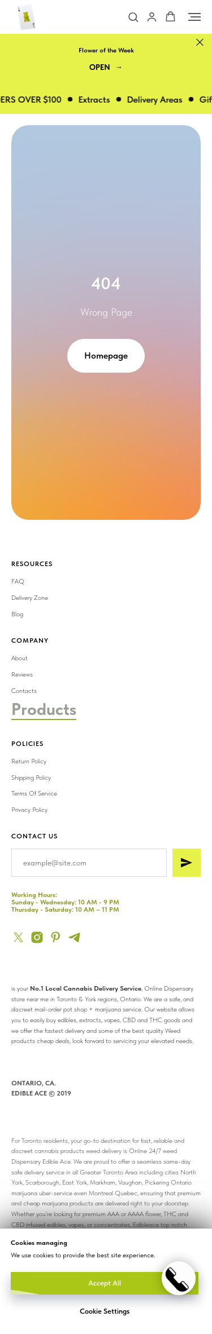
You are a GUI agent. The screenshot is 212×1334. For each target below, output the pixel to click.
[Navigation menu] (194, 17)
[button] (133, 16)
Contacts (24, 691)
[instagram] (37, 937)
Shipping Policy (31, 777)
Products (43, 709)
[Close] (199, 42)
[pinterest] (56, 937)
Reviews (22, 674)
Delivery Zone (29, 598)
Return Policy (28, 761)
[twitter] (18, 937)
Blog (17, 614)
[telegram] (74, 937)
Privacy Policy (29, 810)
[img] (145, 698)
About (19, 658)
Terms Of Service (34, 793)
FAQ (17, 581)
